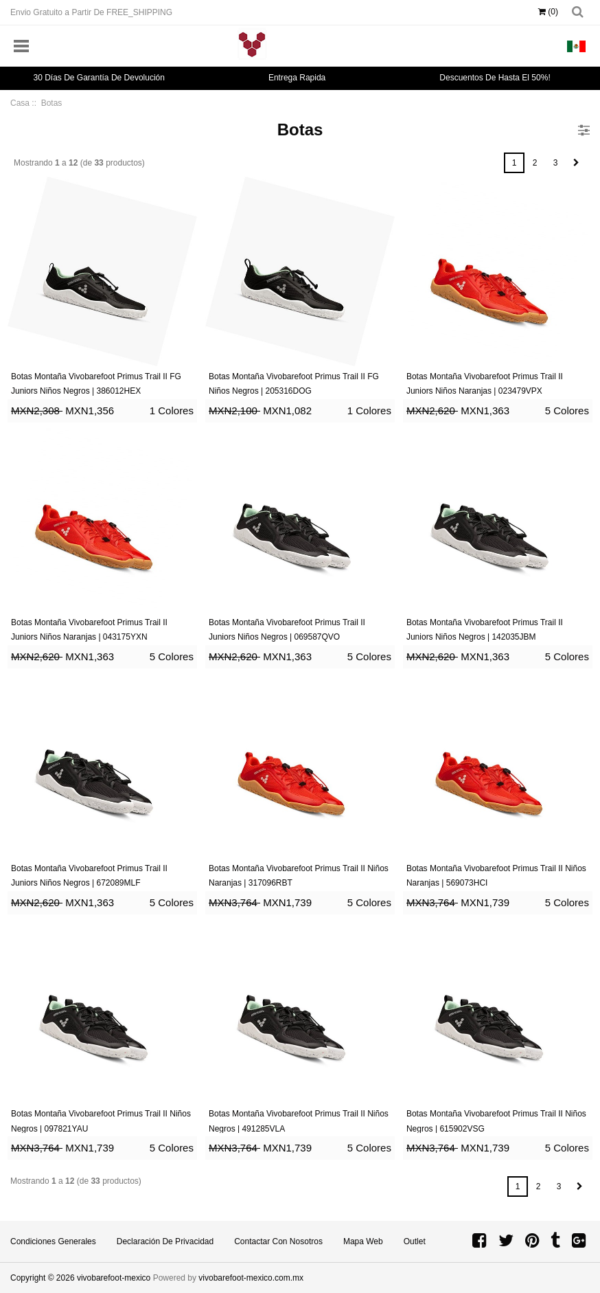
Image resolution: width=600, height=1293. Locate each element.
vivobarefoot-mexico (113, 1278)
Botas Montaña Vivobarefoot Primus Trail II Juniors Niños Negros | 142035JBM (484, 630)
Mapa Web (363, 1241)
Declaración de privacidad (165, 1241)
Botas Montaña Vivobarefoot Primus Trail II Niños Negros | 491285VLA (299, 1121)
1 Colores (172, 410)
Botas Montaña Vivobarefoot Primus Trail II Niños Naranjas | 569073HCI (496, 876)
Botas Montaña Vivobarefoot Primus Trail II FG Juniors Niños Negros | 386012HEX (96, 384)
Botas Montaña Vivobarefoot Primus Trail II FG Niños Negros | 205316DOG (294, 384)
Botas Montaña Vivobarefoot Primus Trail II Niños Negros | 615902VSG (496, 1121)
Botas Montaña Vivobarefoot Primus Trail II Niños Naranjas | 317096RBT (299, 876)
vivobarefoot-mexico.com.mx (250, 1278)
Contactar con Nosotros (278, 1241)
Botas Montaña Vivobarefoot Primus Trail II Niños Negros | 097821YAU (101, 1121)
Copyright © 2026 (43, 1278)
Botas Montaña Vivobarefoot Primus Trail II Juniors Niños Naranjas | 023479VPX (484, 384)
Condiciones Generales (53, 1241)
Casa (20, 103)
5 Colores (567, 410)
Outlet (415, 1241)
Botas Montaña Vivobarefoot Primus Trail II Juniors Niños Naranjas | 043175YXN (89, 630)
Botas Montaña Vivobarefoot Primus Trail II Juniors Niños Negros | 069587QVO (287, 630)
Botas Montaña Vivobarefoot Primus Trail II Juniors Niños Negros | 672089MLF (89, 876)
